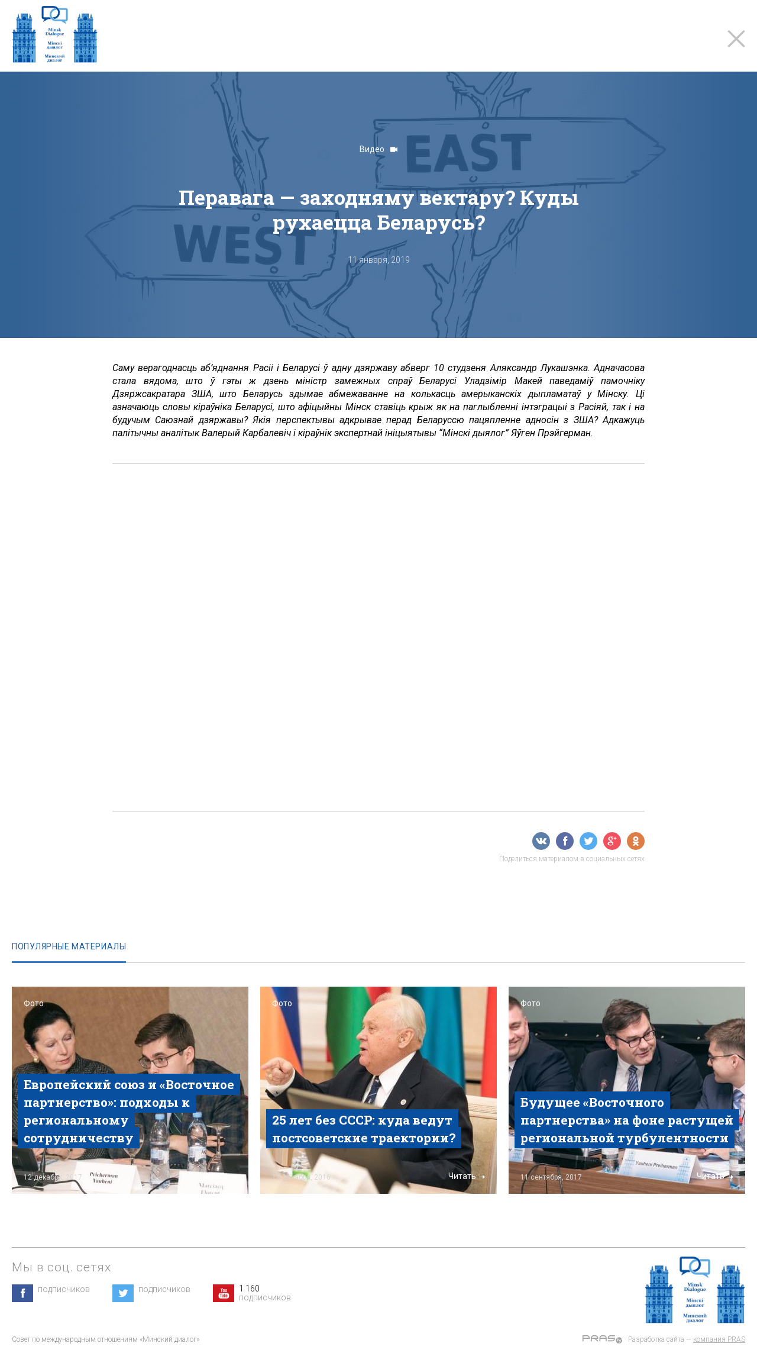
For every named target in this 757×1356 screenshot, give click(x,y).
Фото (34, 1003)
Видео (378, 149)
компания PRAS (719, 1339)
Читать (218, 1176)
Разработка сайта (656, 1339)
